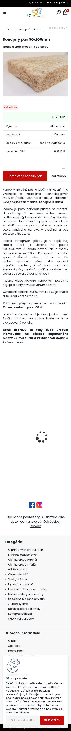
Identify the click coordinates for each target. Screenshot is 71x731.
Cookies (35, 526)
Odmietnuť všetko (22, 720)
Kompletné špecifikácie (25, 176)
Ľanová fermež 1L (17, 461)
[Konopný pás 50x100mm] (35, 74)
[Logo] (35, 12)
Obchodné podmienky (23, 517)
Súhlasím (52, 720)
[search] (59, 12)
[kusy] (17, 478)
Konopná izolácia (29, 29)
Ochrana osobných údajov (39, 521)
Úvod (9, 29)
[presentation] (5, 430)
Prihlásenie (38, 2)
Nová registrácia (59, 2)
